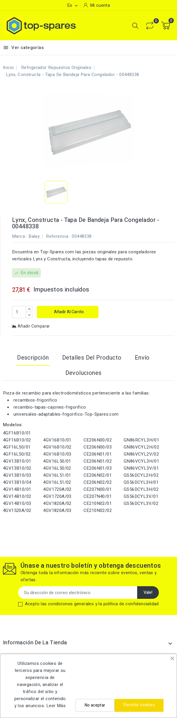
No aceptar (95, 705)
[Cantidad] (19, 312)
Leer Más (56, 705)
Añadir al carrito (68, 312)
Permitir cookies (139, 705)
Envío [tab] (142, 357)
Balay (34, 236)
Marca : (19, 236)
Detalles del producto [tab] (91, 357)
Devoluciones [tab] (83, 373)
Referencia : (58, 236)
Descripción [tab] (33, 357)
